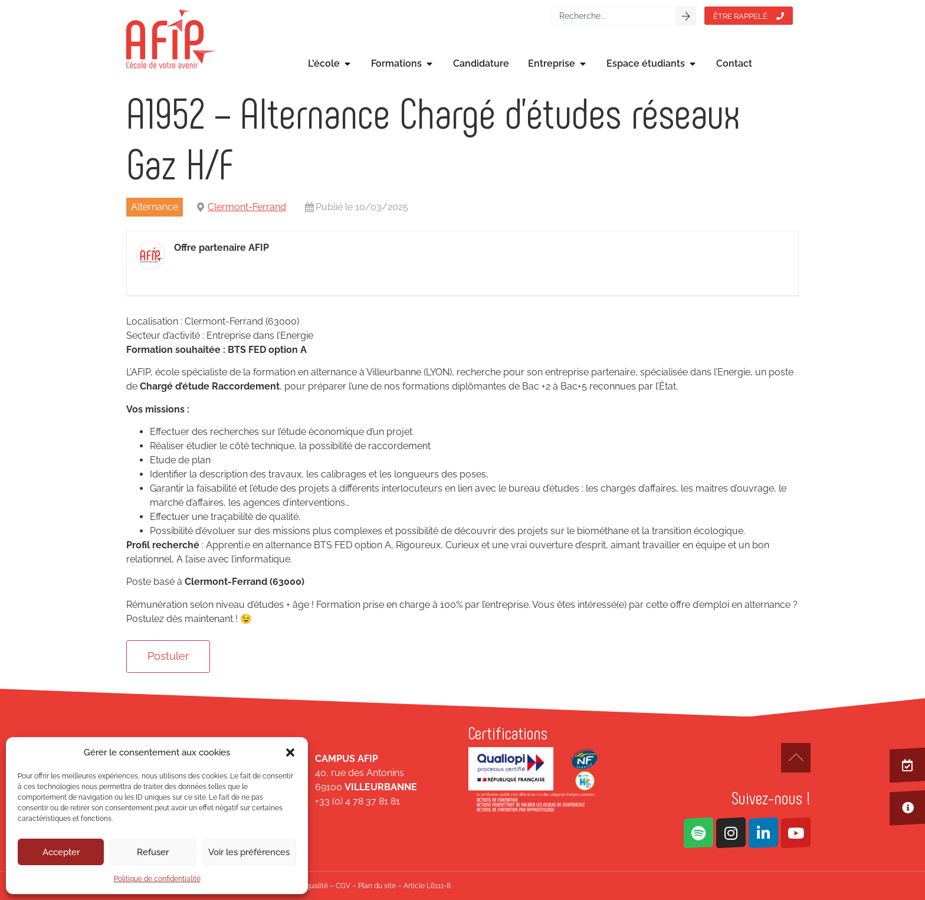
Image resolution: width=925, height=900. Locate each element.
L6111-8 (439, 886)
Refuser (153, 852)
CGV (343, 886)
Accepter (61, 852)
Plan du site (377, 886)
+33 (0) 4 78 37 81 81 (357, 801)
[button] (290, 752)
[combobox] (614, 15)
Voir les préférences (249, 852)
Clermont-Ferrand (247, 206)
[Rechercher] (686, 15)
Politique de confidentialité (157, 879)
